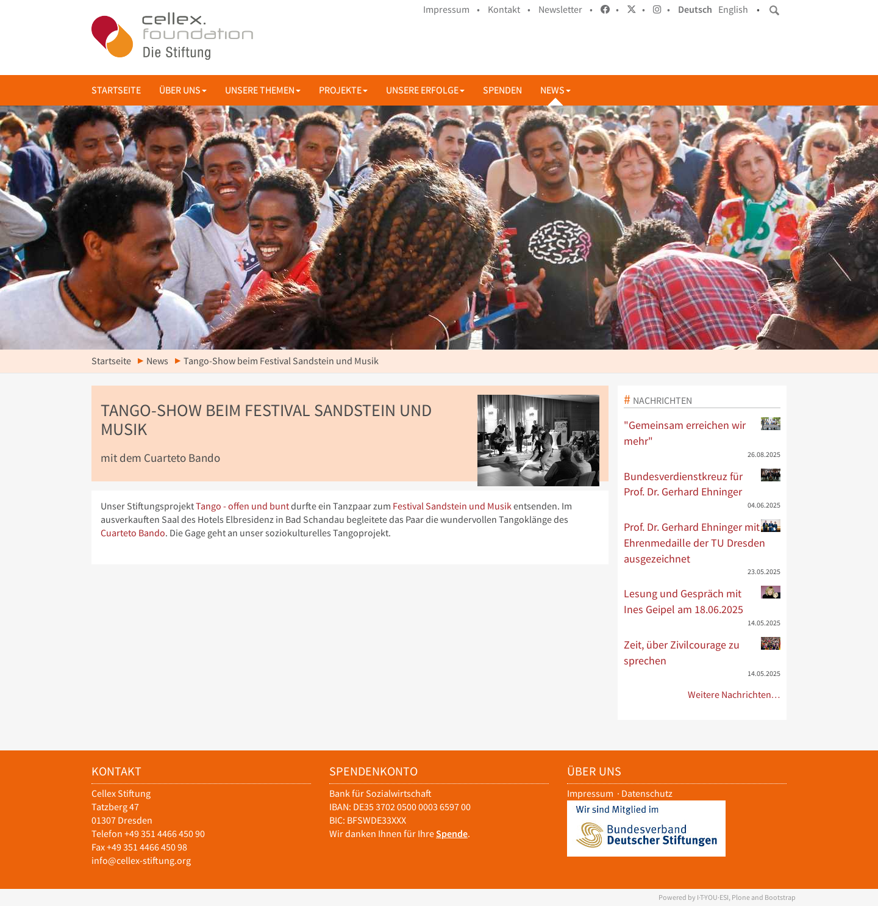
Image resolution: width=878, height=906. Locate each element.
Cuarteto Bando (133, 533)
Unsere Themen (263, 90)
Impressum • (451, 9)
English (733, 9)
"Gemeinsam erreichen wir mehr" (702, 432)
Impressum (590, 793)
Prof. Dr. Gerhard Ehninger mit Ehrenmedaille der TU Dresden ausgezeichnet (702, 542)
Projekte (343, 90)
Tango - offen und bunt (242, 506)
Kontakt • (509, 9)
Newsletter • (565, 9)
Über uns (183, 90)
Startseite (116, 90)
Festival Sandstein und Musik (452, 506)
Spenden (502, 90)
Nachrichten (662, 400)
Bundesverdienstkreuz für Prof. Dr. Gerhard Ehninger (702, 484)
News (555, 90)
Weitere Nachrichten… (734, 694)
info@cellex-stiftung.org (141, 860)
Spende (452, 833)
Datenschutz (647, 793)
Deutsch (695, 9)
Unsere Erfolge (425, 90)
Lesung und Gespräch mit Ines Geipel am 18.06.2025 (702, 601)
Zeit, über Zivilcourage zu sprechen (702, 652)
